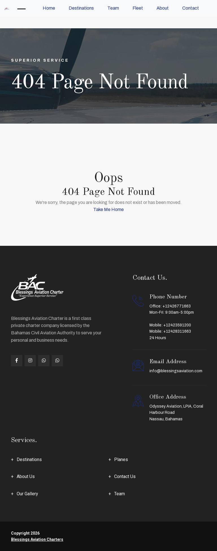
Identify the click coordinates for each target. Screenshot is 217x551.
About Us (26, 476)
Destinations (81, 8)
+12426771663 (176, 306)
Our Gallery (27, 493)
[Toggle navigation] (21, 8)
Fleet (138, 8)
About (163, 8)
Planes (121, 459)
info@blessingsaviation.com (175, 371)
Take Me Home (108, 209)
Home (49, 8)
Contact (190, 8)
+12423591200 (177, 325)
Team (113, 8)
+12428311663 (177, 331)
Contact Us (125, 476)
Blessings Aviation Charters (37, 539)
